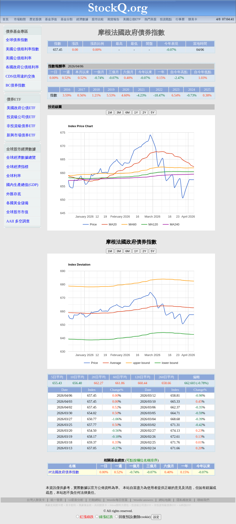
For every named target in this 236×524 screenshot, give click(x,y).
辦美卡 (192, 19)
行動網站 (95, 500)
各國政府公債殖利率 (22, 67)
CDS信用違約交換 (20, 76)
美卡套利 (71, 505)
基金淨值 (51, 19)
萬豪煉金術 (85, 505)
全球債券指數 (17, 40)
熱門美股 (150, 19)
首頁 (6, 19)
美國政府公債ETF (21, 108)
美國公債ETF (132, 19)
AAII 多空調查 (18, 221)
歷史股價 (35, 19)
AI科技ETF (185, 505)
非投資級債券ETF (21, 126)
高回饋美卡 (100, 505)
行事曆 (180, 19)
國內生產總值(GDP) (22, 185)
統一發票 (56, 500)
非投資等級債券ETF (165, 505)
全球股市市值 (17, 212)
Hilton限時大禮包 (119, 505)
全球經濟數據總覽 (21, 157)
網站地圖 (165, 500)
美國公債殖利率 (19, 58)
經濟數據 (82, 19)
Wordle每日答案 (117, 500)
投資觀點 (166, 19)
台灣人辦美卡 (36, 500)
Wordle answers (143, 500)
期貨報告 (113, 19)
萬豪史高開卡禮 (54, 505)
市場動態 (20, 19)
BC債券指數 (15, 85)
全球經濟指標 (17, 167)
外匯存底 (13, 194)
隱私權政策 (184, 500)
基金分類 (67, 19)
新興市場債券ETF (21, 135)
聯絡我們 (203, 500)
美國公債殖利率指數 (22, 49)
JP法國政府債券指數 (63, 472)
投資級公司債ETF (21, 117)
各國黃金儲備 (17, 203)
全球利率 (13, 176)
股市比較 (98, 19)
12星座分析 (75, 500)
